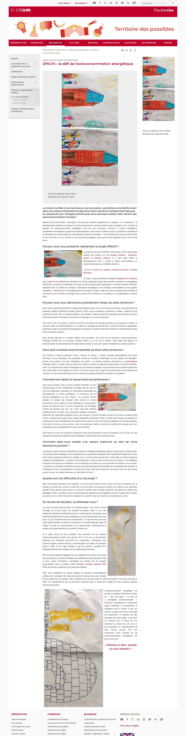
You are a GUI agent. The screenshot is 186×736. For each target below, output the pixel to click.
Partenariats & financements (17, 83)
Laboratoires (17, 72)
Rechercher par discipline (58, 726)
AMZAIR (56, 290)
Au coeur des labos (51, 53)
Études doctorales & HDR (22, 77)
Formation (54, 714)
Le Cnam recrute (18, 733)
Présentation (48, 50)
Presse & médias (20, 100)
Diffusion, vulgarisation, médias (83, 50)
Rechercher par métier (57, 730)
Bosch (49, 293)
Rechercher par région (57, 733)
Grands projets (17, 730)
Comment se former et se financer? (62, 723)
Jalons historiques (19, 719)
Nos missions (17, 723)
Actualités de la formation (58, 719)
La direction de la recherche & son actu (20, 65)
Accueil (14, 58)
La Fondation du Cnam (21, 726)
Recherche (61, 50)
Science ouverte (19, 103)
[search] (153, 3)
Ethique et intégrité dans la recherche (22, 110)
